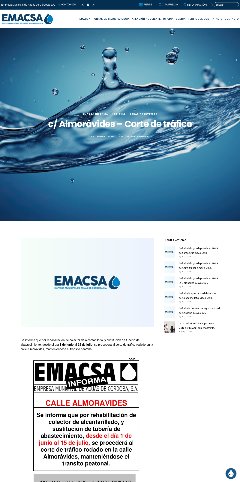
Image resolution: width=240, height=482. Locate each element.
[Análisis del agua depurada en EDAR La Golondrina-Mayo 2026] (169, 282)
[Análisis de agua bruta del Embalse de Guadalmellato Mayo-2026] (169, 297)
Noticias (119, 113)
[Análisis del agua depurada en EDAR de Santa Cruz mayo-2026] (169, 252)
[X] (82, 5)
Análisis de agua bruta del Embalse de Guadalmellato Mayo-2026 (198, 295)
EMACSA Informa (95, 113)
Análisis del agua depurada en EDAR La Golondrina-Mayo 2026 (198, 280)
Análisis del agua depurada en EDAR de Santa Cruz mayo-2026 (198, 250)
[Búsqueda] (224, 5)
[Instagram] (93, 5)
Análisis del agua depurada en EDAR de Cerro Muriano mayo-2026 (198, 265)
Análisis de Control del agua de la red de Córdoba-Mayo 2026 (199, 310)
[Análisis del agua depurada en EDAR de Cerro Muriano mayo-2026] (169, 267)
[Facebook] (88, 5)
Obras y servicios (143, 113)
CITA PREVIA (168, 4)
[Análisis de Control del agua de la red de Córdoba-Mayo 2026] (169, 312)
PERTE (145, 4)
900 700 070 (67, 4)
